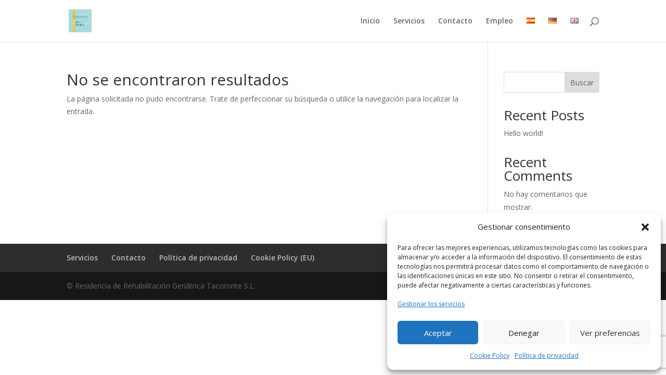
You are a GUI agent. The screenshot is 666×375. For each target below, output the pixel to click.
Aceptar (438, 333)
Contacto (455, 21)
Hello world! (523, 133)
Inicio (370, 21)
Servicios (409, 21)
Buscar (582, 83)
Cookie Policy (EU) (282, 257)
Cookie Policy (489, 355)
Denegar (524, 333)
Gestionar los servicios (431, 303)
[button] (645, 227)
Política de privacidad (547, 355)
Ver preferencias (610, 333)
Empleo (499, 21)
